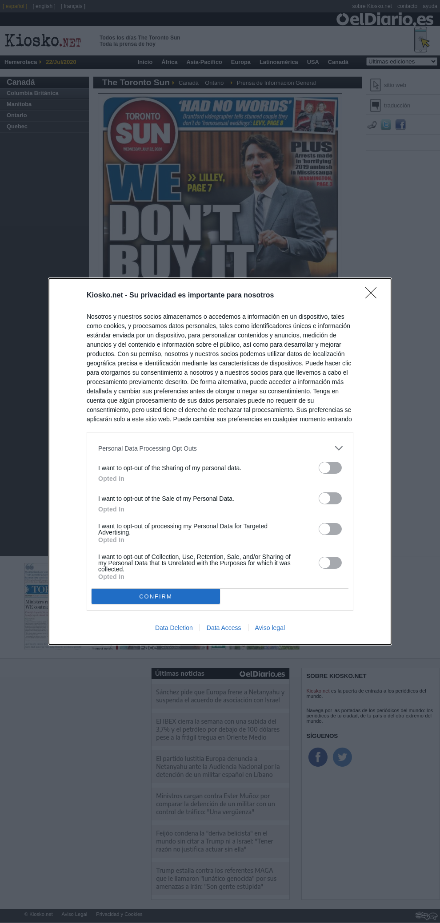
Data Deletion (174, 627)
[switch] (330, 468)
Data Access (224, 627)
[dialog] (220, 461)
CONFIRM (155, 596)
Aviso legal (270, 627)
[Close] (373, 295)
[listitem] (220, 448)
